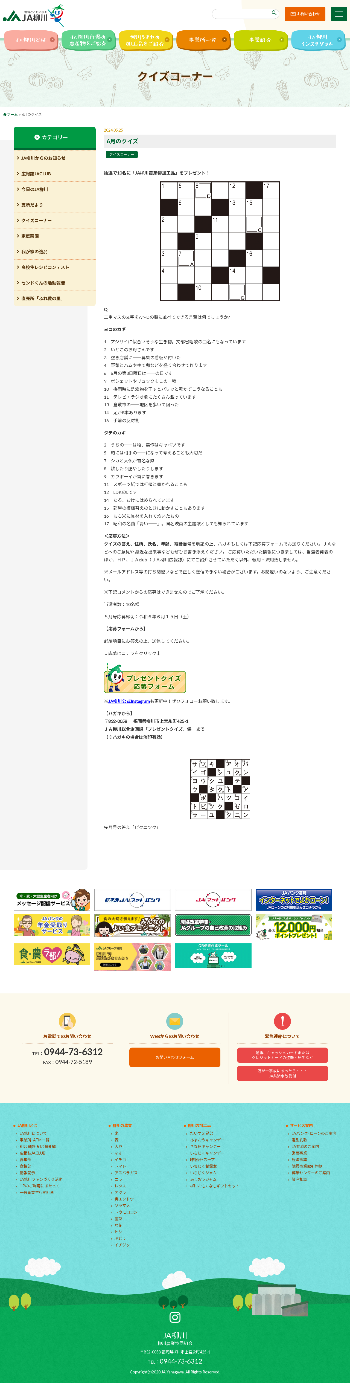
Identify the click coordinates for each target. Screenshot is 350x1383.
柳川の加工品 (199, 1125)
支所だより (32, 204)
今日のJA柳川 (34, 189)
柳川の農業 (122, 1125)
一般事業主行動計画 (37, 1192)
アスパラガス (126, 1172)
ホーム (12, 114)
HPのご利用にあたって (39, 1186)
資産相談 (299, 1179)
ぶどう (120, 1238)
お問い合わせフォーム (175, 1057)
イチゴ (120, 1159)
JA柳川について (33, 1133)
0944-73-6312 (73, 1051)
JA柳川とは (27, 1125)
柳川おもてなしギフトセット (215, 1186)
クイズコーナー (121, 154)
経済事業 (299, 1159)
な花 (118, 1225)
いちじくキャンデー (207, 1153)
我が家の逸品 (34, 251)
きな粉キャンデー (205, 1146)
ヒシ (118, 1232)
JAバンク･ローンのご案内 (314, 1133)
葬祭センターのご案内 (311, 1172)
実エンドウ (124, 1199)
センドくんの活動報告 (43, 282)
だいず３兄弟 (201, 1133)
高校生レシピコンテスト (45, 267)
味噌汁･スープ (202, 1159)
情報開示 (27, 1172)
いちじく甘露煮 (203, 1166)
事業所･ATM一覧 (34, 1140)
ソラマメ (122, 1205)
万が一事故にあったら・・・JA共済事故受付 (282, 1073)
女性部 (25, 1166)
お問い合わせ (308, 13)
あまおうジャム (203, 1179)
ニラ (118, 1179)
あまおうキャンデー (207, 1140)
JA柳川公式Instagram (129, 701)
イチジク (122, 1245)
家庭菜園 (30, 236)
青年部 (25, 1159)
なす (118, 1153)
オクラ (120, 1192)
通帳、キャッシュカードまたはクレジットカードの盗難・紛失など (282, 1055)
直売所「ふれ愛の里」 (43, 298)
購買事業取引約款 (307, 1166)
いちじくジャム (203, 1172)
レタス (120, 1186)
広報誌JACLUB (36, 173)
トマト (120, 1166)
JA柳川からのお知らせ (43, 158)
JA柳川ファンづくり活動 (41, 1179)
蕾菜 (118, 1218)
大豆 (118, 1146)
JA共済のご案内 (305, 1146)
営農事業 (299, 1153)
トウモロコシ (126, 1212)
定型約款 (299, 1140)
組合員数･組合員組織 (38, 1146)
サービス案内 (301, 1125)
